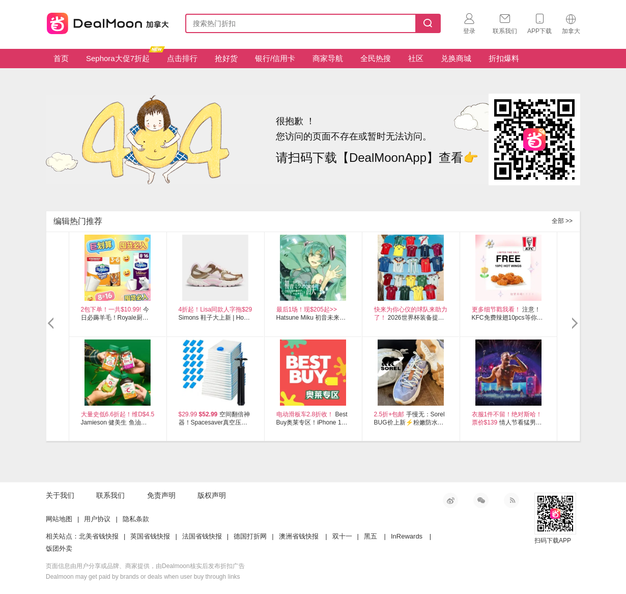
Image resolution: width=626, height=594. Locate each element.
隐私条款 (136, 519)
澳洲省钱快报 (299, 536)
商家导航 (327, 58)
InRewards (406, 536)
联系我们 (110, 495)
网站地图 (59, 519)
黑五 (370, 536)
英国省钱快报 (150, 536)
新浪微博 (450, 500)
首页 (61, 58)
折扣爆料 (504, 58)
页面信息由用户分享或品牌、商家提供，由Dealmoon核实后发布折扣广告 (145, 566)
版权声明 (211, 495)
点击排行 (182, 58)
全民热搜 (375, 58)
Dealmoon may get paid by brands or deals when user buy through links (143, 576)
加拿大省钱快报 (105, 22)
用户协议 (97, 519)
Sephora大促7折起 (121, 56)
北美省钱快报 (99, 536)
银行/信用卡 (275, 58)
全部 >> (562, 220)
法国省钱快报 (202, 536)
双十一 (342, 536)
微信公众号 (481, 500)
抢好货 (226, 58)
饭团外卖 (59, 548)
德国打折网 (250, 536)
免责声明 (161, 495)
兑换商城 (456, 58)
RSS (511, 500)
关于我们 (60, 495)
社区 (415, 58)
